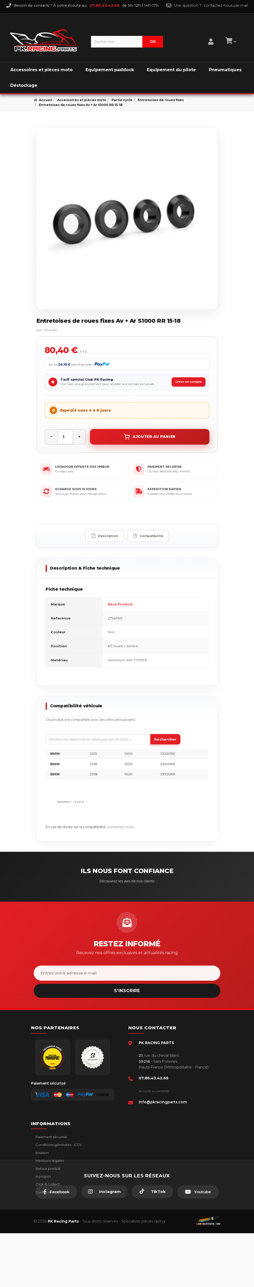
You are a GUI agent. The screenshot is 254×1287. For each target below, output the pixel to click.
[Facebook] (56, 1245)
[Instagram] (104, 1245)
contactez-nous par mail (226, 5)
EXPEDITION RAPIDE (164, 489)
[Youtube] (198, 1245)
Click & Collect (47, 1184)
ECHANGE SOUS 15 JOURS (76, 489)
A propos (43, 1176)
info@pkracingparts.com (163, 1102)
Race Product (120, 604)
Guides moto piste (50, 1192)
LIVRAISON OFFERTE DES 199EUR (82, 466)
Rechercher (165, 739)
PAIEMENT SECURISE (164, 466)
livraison (42, 1153)
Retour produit (47, 1168)
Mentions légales (49, 1160)
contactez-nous (120, 827)
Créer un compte (188, 382)
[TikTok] (152, 1245)
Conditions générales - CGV (58, 1145)
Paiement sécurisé (51, 1137)
